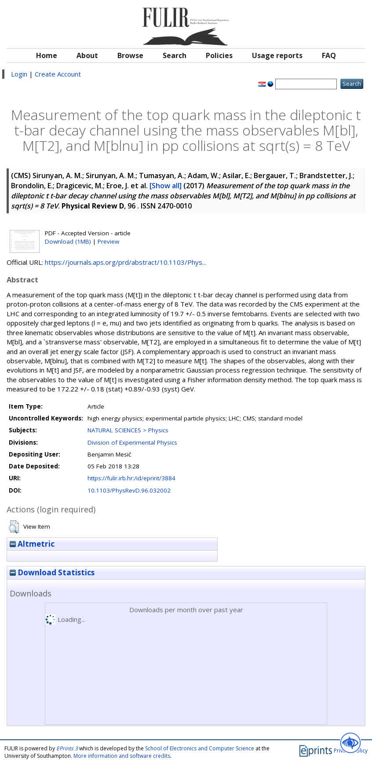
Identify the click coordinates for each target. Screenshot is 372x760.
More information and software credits (121, 756)
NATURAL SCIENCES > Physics (128, 430)
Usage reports (277, 55)
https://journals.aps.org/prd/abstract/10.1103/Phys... (125, 262)
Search (174, 55)
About (87, 55)
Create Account (58, 73)
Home (46, 55)
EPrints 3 (67, 748)
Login (19, 73)
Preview (108, 241)
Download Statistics (52, 572)
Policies (219, 55)
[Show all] (166, 185)
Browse (130, 55)
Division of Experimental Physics (132, 442)
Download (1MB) (68, 241)
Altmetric (32, 544)
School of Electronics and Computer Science (199, 748)
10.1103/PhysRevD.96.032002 (129, 490)
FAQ (329, 55)
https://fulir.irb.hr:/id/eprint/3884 (131, 478)
